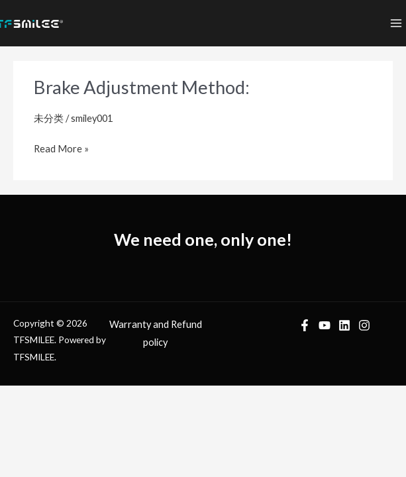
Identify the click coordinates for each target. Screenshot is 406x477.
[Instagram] (364, 325)
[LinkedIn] (344, 325)
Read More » (61, 147)
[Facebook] (305, 325)
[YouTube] (324, 325)
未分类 (49, 118)
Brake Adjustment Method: (142, 87)
